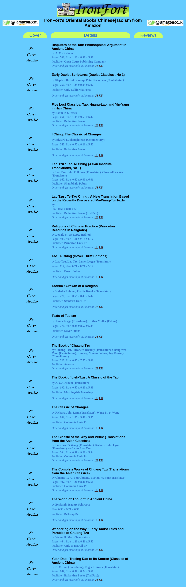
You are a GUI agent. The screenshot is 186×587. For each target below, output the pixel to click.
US (96, 65)
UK (101, 65)
